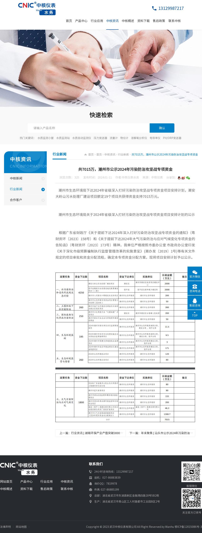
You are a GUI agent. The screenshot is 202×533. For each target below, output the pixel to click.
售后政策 (159, 20)
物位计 (124, 138)
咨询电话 (194, 291)
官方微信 (194, 276)
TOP (195, 315)
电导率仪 (155, 138)
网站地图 (21, 526)
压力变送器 (100, 138)
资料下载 (143, 20)
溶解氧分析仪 (139, 138)
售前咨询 (194, 305)
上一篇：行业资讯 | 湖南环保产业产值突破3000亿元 (92, 433)
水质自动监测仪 (81, 138)
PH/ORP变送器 (172, 138)
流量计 (114, 138)
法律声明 (5, 526)
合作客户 (16, 199)
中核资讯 (112, 20)
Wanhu (169, 526)
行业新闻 (16, 189)
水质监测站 (63, 138)
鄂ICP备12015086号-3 (188, 526)
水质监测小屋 (45, 138)
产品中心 (81, 20)
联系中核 (174, 20)
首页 (69, 20)
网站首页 (6, 481)
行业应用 (97, 20)
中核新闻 (16, 178)
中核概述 (128, 20)
